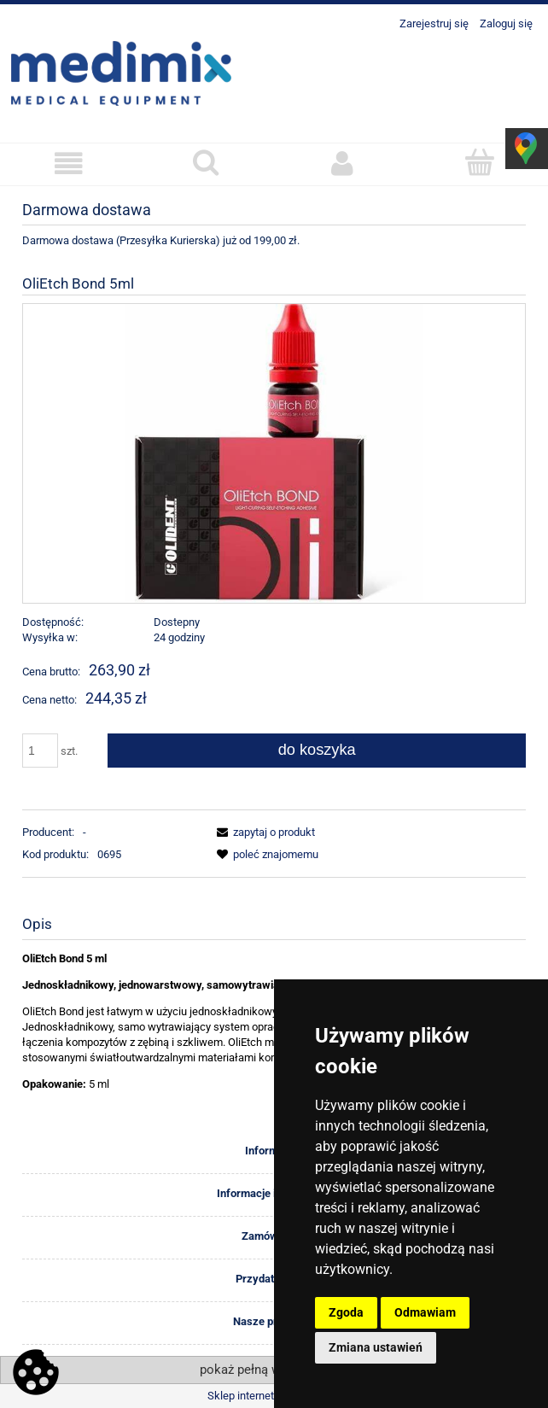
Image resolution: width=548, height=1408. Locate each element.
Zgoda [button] (346, 1312)
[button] (68, 163)
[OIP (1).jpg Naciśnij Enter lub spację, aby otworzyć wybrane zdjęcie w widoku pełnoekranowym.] (274, 453)
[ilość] (40, 750)
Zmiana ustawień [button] (376, 1347)
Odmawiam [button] (425, 1312)
